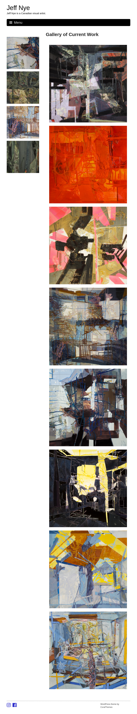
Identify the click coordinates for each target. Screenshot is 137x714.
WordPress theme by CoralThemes (109, 705)
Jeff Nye (18, 7)
